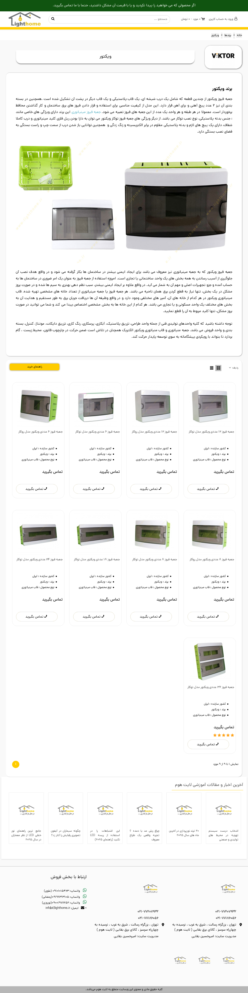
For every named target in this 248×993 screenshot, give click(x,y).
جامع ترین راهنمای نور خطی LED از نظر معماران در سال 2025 (26, 835)
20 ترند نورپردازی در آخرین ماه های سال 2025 (184, 833)
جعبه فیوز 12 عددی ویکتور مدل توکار (211, 432)
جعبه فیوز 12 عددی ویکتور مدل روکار (154, 432)
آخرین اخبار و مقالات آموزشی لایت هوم (209, 785)
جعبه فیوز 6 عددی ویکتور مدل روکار (40, 432)
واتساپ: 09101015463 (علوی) (65, 891)
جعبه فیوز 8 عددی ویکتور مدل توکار (154, 559)
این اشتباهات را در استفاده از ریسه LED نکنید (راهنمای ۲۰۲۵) (105, 835)
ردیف (233, 368)
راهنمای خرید (34, 367)
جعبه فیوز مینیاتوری (86, 112)
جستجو (52, 19)
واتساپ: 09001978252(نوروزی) (64, 903)
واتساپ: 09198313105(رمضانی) (64, 897)
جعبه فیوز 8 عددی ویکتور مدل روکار (212, 559)
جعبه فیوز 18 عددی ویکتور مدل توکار (97, 559)
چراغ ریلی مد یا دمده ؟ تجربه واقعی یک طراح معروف (144, 835)
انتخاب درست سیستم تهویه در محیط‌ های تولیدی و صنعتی (223, 835)
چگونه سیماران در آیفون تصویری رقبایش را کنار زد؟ (66, 833)
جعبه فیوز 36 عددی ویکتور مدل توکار (210, 687)
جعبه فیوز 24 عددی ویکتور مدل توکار (39, 559)
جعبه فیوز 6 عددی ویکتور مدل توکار (97, 432)
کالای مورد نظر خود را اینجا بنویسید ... (114, 19)
